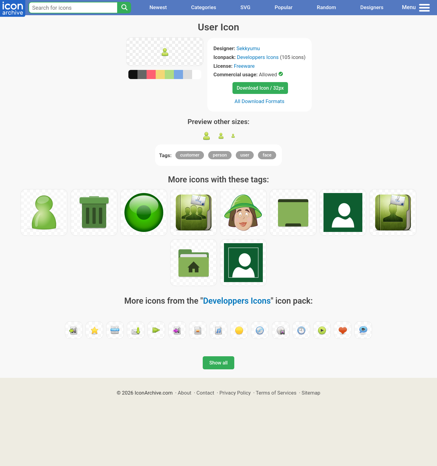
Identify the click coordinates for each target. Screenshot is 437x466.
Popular (284, 7)
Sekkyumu (248, 48)
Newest (158, 7)
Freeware (244, 66)
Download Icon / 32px (260, 88)
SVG (245, 7)
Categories (203, 7)
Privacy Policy (235, 393)
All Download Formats (260, 101)
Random (326, 7)
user (244, 155)
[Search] (124, 7)
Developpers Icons (258, 57)
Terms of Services (276, 393)
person (220, 155)
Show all (218, 363)
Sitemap (311, 393)
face (267, 155)
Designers (371, 7)
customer (189, 155)
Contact (205, 393)
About (184, 393)
